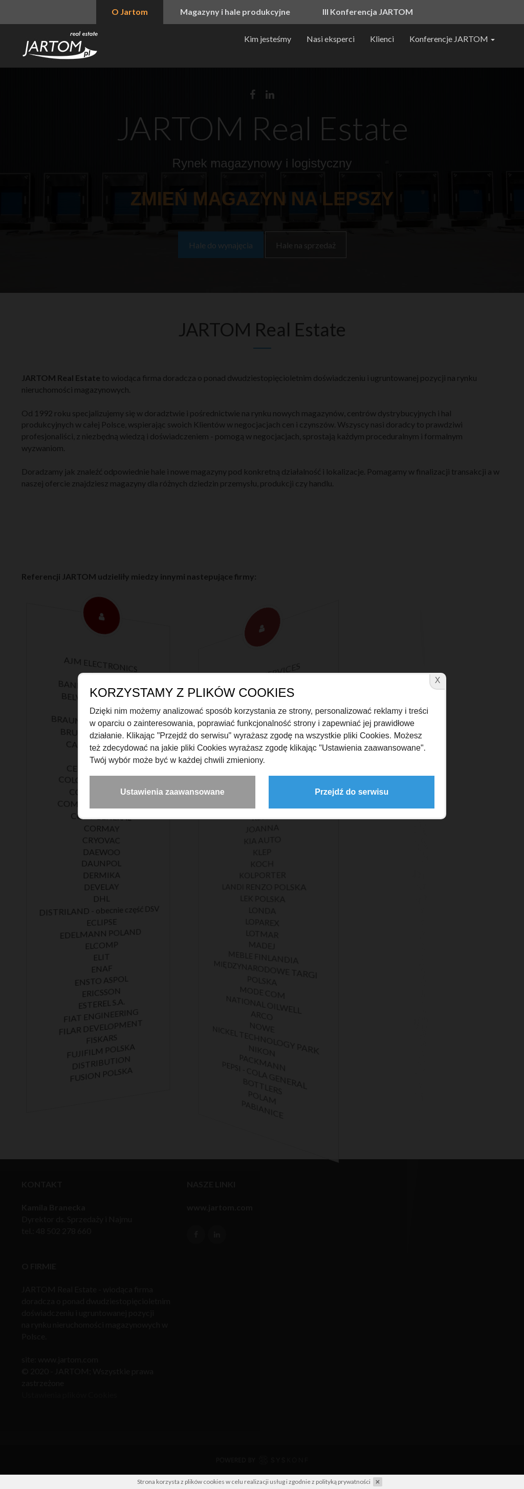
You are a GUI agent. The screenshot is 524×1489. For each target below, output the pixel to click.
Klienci (382, 39)
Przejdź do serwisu (351, 792)
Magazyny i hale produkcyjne (235, 11)
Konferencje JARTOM (452, 39)
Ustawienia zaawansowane (172, 792)
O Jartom (130, 11)
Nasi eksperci (331, 39)
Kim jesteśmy (267, 39)
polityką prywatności (343, 1481)
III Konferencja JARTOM (367, 11)
